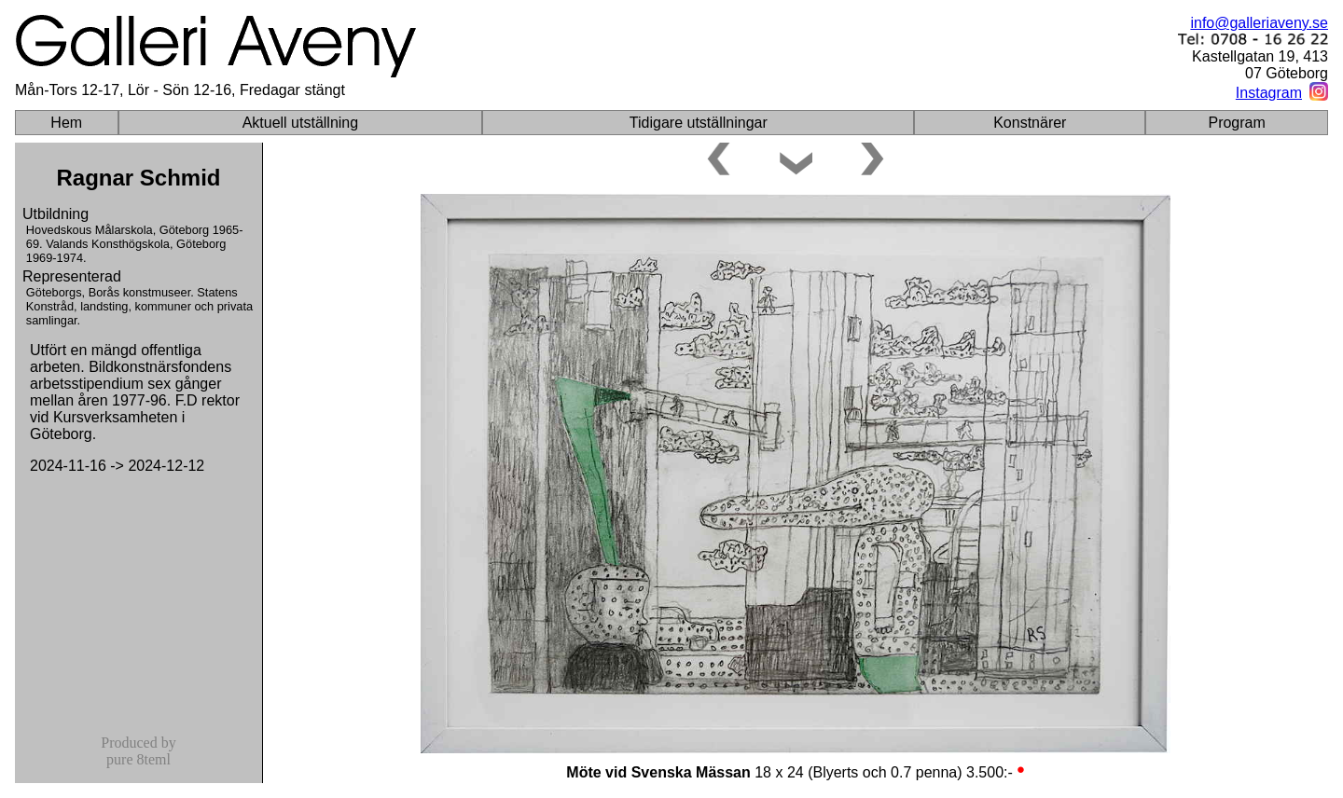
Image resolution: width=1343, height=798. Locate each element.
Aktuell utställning (300, 123)
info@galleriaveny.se (1259, 23)
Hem (66, 123)
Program (1236, 123)
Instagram (1269, 93)
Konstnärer (1029, 123)
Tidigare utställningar (699, 123)
